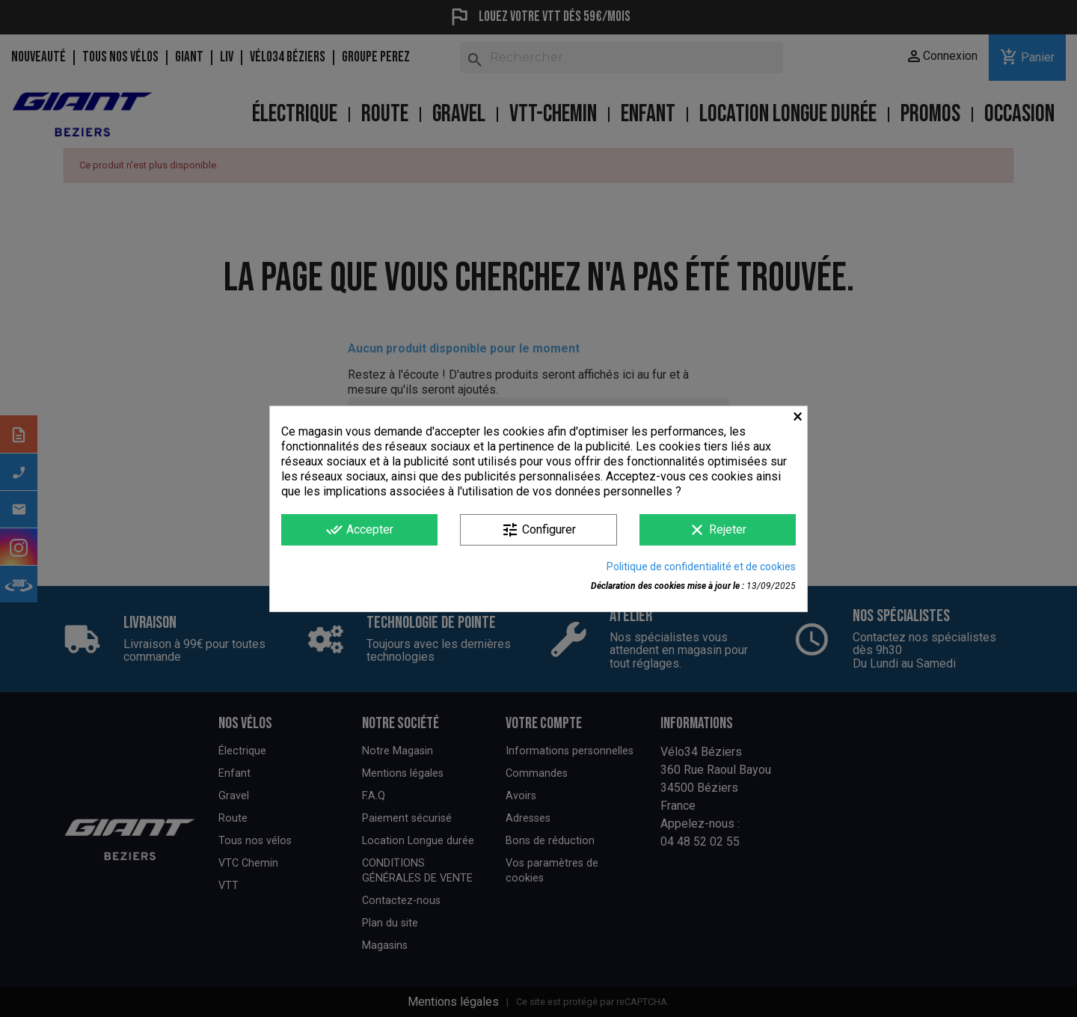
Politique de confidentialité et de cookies (701, 566)
